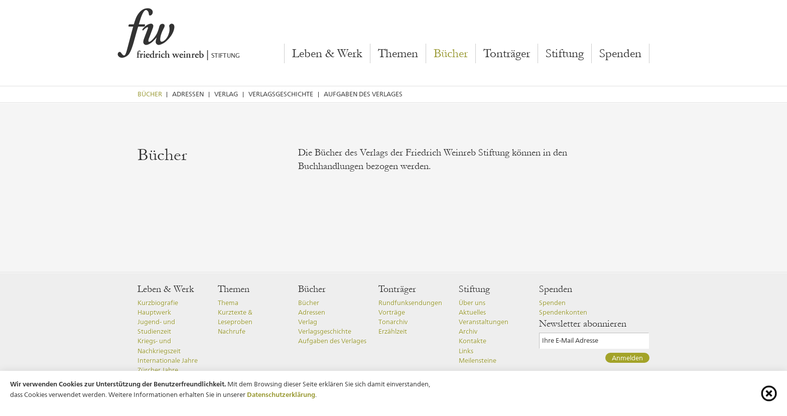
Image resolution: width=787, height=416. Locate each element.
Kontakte (472, 341)
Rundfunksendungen (410, 303)
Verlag (226, 94)
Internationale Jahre (168, 360)
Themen (398, 54)
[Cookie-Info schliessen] (769, 393)
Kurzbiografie (158, 303)
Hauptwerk (154, 312)
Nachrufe (231, 331)
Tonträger (506, 54)
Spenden (620, 54)
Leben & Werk (327, 54)
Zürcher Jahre (158, 370)
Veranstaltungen (483, 322)
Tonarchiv (393, 322)
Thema (228, 303)
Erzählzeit (392, 331)
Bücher (451, 54)
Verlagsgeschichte (280, 94)
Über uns (472, 303)
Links (466, 351)
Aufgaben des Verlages (363, 94)
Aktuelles (472, 312)
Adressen (188, 94)
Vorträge (391, 312)
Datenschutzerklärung (281, 394)
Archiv (468, 331)
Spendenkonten (563, 312)
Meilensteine (477, 360)
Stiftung (565, 54)
